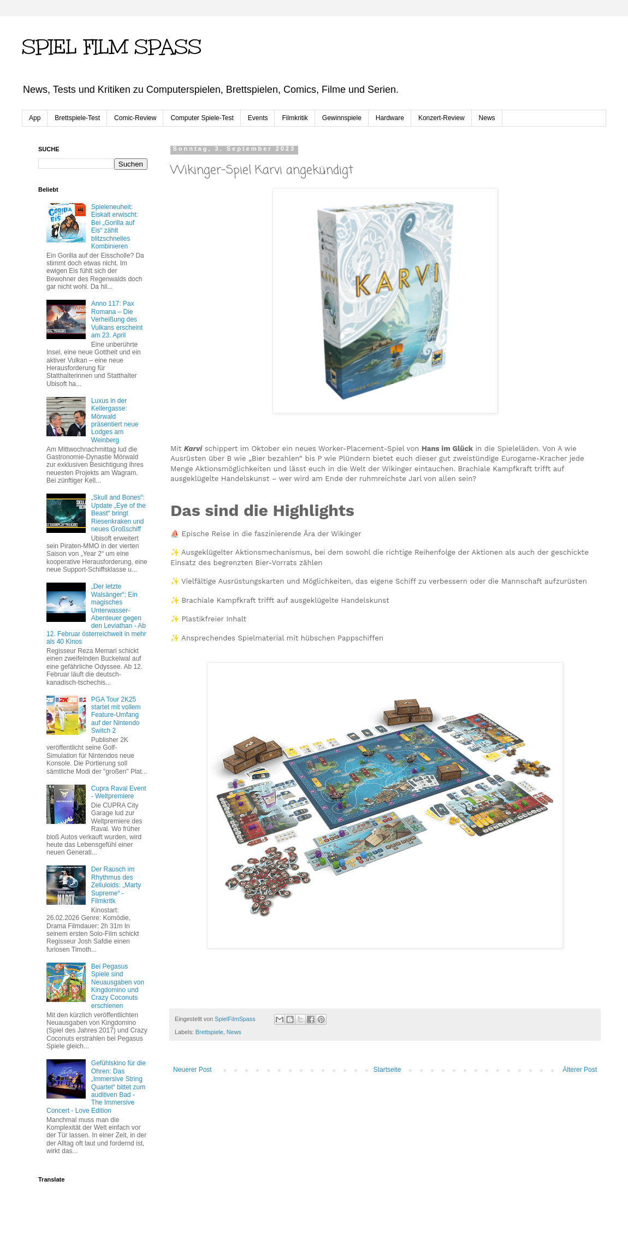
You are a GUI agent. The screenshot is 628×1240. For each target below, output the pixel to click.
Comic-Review (135, 118)
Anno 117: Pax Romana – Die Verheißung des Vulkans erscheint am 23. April (117, 319)
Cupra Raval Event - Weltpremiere (118, 792)
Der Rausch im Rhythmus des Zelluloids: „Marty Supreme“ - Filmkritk (116, 885)
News (487, 118)
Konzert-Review (441, 118)
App (34, 118)
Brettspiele (209, 1032)
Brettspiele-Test (77, 118)
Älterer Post (579, 1069)
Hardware (390, 118)
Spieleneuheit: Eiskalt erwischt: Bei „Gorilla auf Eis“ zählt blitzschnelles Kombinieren (114, 226)
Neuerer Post (192, 1069)
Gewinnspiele (342, 118)
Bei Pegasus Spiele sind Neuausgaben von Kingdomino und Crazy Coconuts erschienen (117, 986)
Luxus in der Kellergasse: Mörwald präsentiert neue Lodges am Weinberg (115, 420)
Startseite (387, 1069)
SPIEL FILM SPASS (112, 47)
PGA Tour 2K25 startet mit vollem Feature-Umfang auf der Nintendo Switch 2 (116, 715)
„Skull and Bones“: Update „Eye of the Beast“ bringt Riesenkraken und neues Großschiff (118, 513)
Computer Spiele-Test (201, 118)
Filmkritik (294, 118)
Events (258, 118)
